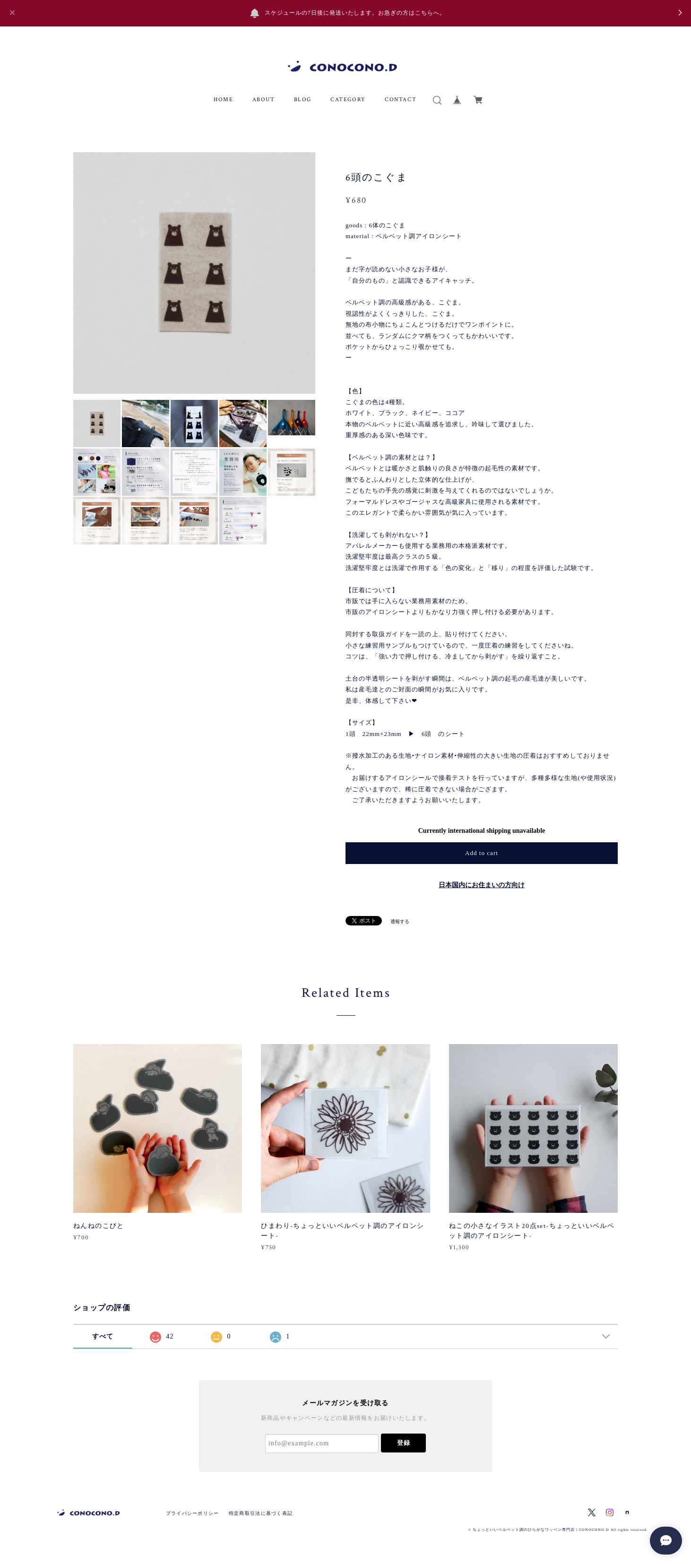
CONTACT (400, 99)
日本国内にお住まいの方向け (482, 885)
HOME (223, 99)
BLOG (302, 99)
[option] (194, 273)
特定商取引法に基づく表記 (261, 1513)
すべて (103, 1336)
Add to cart (481, 852)
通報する (399, 921)
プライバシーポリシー (192, 1513)
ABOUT (263, 99)
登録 (403, 1442)
